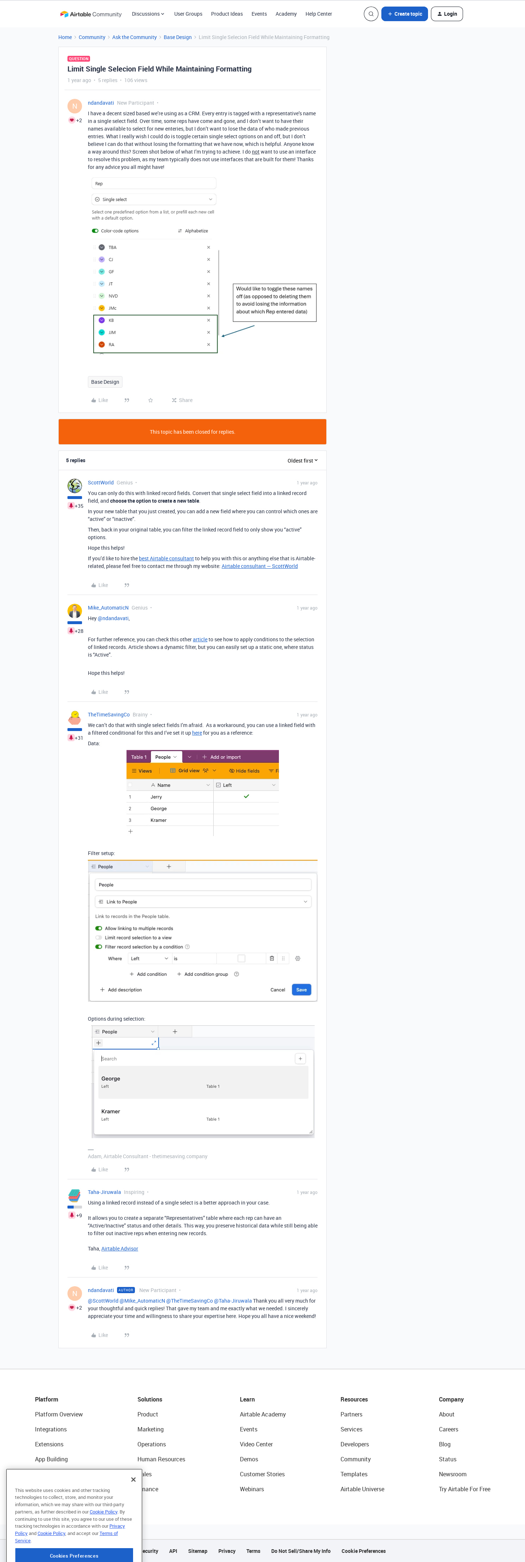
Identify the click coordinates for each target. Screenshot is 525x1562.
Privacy (227, 1550)
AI (37, 1474)
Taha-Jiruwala (104, 1191)
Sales (144, 1474)
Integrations (51, 1429)
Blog (445, 1444)
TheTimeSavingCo (109, 714)
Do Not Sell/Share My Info (301, 1550)
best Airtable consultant (166, 558)
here (197, 732)
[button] (404, 14)
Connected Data (56, 1489)
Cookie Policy (103, 1537)
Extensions (49, 1444)
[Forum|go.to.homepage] (90, 14)
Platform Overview (59, 1414)
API (173, 1550)
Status (447, 1459)
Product (147, 1414)
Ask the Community (134, 37)
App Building (51, 1459)
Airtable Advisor (119, 1248)
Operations (151, 1444)
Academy (286, 13)
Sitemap (197, 1550)
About (447, 1414)
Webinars (252, 1489)
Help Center (319, 13)
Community (92, 37)
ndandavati (101, 102)
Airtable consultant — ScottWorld (260, 565)
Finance (147, 1489)
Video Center (256, 1444)
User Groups (188, 13)
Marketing (150, 1429)
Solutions (149, 1399)
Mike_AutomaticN (108, 607)
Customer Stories (262, 1474)
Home (65, 37)
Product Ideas (227, 13)
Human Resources (161, 1459)
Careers (448, 1429)
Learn (247, 1399)
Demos (249, 1459)
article (200, 639)
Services (351, 1429)
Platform (46, 1399)
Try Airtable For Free (464, 1489)
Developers (355, 1444)
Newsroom (453, 1474)
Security (148, 1550)
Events (259, 13)
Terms (253, 1550)
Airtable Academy (263, 1414)
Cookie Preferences (364, 1550)
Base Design (178, 37)
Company (451, 1399)
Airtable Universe (362, 1489)
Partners (351, 1414)
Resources (354, 1399)
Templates (354, 1474)
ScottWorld (101, 482)
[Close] (133, 1505)
